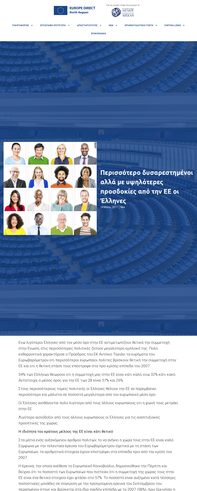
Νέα (113, 25)
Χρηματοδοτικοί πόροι (141, 25)
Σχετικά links (174, 25)
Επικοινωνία (98, 33)
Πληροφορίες (22, 25)
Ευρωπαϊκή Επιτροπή (55, 25)
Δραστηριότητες (89, 25)
